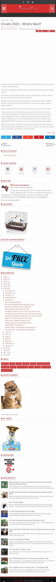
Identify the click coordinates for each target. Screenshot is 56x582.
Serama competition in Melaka (19, 539)
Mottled (32, 364)
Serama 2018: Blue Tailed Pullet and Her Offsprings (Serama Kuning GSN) (32, 530)
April (7, 339)
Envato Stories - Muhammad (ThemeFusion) (20, 327)
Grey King (5, 364)
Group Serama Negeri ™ (21, 185)
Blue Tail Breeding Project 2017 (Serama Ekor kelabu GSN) (28, 558)
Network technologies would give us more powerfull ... (24, 316)
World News (46, 367)
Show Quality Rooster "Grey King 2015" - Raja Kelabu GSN (28, 567)
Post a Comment (10, 155)
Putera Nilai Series (43, 364)
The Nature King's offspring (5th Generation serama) (23, 314)
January (8, 346)
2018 (5, 279)
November (9, 293)
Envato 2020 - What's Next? (14, 325)
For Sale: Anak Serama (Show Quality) (22, 511)
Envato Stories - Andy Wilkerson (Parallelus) (20, 330)
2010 (5, 355)
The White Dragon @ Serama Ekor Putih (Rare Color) (27, 520)
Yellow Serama (7, 370)
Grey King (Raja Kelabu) (13, 302)
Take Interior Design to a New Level (17, 321)
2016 (5, 284)
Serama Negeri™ (18, 580)
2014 (5, 288)
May (7, 337)
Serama (13, 367)
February (8, 343)
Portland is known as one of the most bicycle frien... (23, 311)
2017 (5, 282)
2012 (5, 350)
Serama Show (22, 367)
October (8, 295)
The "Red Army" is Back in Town (20, 549)
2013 (5, 348)
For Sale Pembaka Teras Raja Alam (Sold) (19, 305)
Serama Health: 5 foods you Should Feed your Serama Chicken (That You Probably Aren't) (30, 483)
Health (12, 364)
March (7, 341)
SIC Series (5, 367)
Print (44, 31)
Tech (48, 133)
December (9, 291)
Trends (37, 367)
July (6, 332)
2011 (5, 353)
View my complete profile (10, 200)
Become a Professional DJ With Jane (18, 307)
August (8, 300)
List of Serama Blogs (16, 502)
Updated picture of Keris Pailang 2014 (18, 323)
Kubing (18, 364)
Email (51, 31)
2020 (5, 277)
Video (53, 133)
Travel (31, 367)
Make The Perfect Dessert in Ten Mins (18, 318)
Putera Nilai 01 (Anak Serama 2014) (17, 309)
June (7, 334)
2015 (5, 286)
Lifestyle (25, 364)
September (9, 298)
